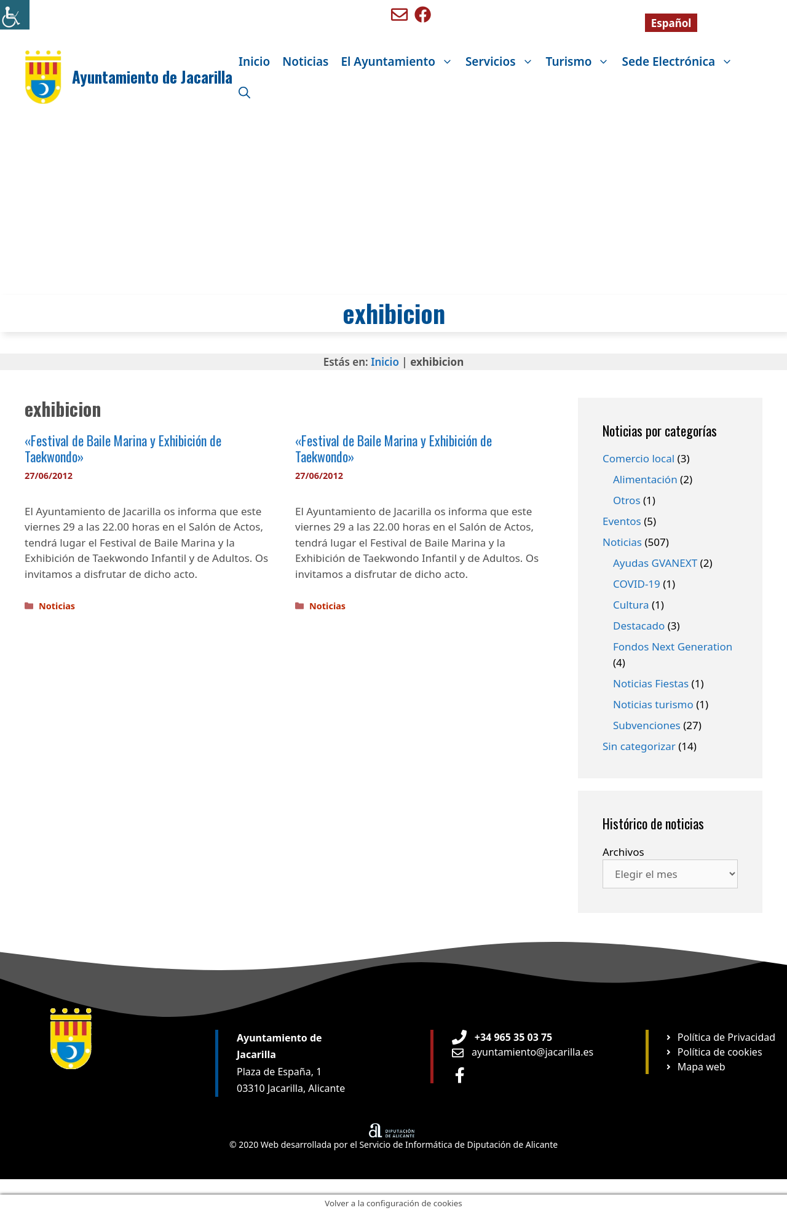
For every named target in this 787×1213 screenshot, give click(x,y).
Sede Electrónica (680, 61)
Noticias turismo (653, 704)
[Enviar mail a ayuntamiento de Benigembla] (399, 14)
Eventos (622, 521)
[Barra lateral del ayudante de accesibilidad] (15, 15)
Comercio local (638, 458)
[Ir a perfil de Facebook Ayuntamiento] (460, 1075)
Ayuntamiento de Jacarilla (152, 76)
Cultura (631, 605)
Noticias (305, 61)
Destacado (639, 625)
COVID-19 (636, 584)
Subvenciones (647, 725)
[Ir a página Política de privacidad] (720, 1037)
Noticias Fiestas (651, 683)
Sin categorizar (639, 746)
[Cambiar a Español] (671, 23)
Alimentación (645, 479)
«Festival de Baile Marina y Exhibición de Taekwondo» (123, 448)
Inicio (254, 61)
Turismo (581, 61)
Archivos (623, 852)
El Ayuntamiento (400, 61)
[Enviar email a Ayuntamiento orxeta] (522, 1052)
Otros (627, 500)
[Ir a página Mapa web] (695, 1066)
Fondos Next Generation (672, 646)
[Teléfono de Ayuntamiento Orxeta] (502, 1037)
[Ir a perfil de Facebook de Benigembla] (422, 14)
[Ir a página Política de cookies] (713, 1052)
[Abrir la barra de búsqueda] (244, 92)
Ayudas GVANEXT (655, 563)
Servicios (502, 61)
